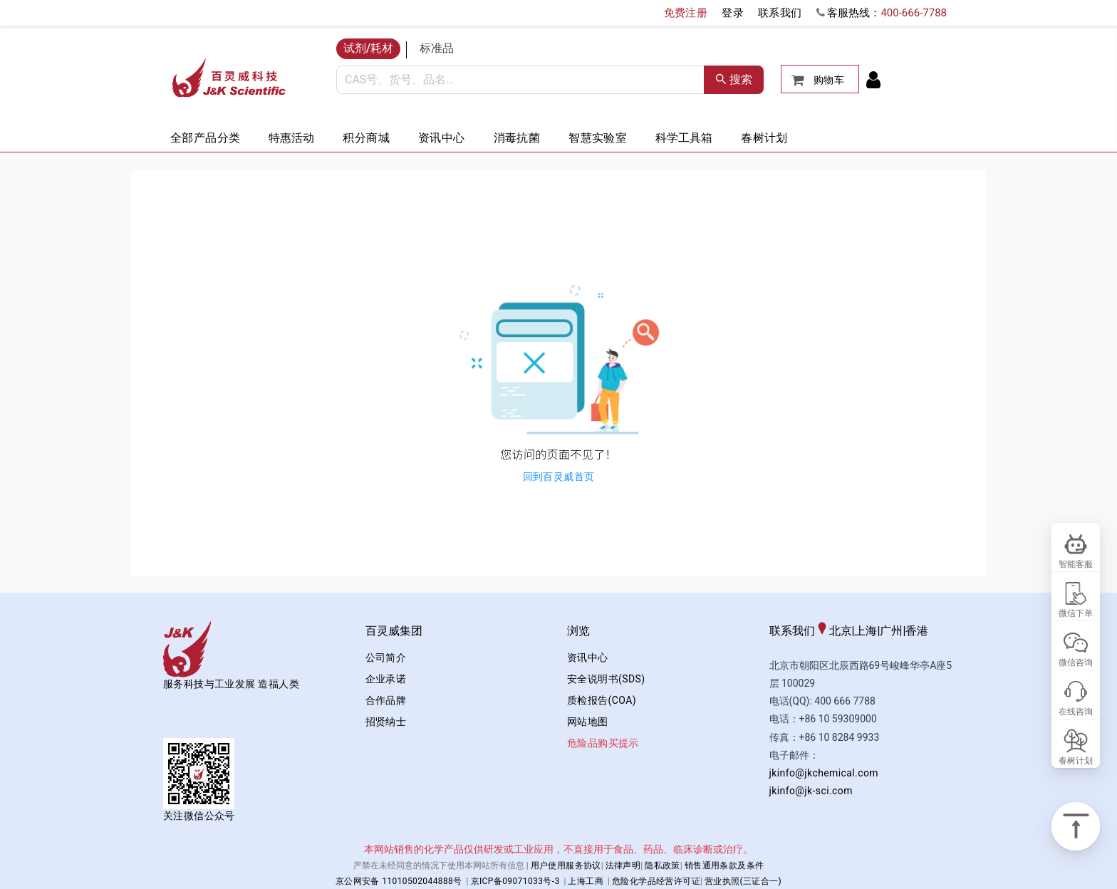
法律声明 (623, 865)
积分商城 (366, 138)
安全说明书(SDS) (606, 679)
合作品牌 (386, 700)
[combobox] (520, 80)
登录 (733, 12)
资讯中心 (441, 138)
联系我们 (780, 12)
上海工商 (585, 881)
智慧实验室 (597, 138)
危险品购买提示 (603, 743)
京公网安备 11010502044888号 (399, 881)
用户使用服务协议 (566, 865)
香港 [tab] (916, 631)
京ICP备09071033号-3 (515, 881)
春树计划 (764, 138)
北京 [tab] (840, 631)
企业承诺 (386, 679)
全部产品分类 (205, 138)
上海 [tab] (865, 631)
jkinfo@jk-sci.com (811, 790)
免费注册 (686, 12)
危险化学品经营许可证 (656, 881)
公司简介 (386, 657)
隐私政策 (662, 865)
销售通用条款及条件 (724, 865)
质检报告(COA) (601, 700)
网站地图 (587, 721)
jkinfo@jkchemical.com (824, 773)
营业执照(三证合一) (743, 881)
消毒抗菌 (517, 138)
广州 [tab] (891, 631)
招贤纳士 (386, 721)
